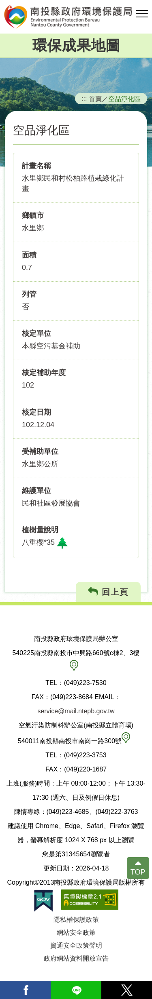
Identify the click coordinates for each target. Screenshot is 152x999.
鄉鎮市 (33, 215)
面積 (29, 255)
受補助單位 (40, 451)
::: (84, 98)
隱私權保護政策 (76, 919)
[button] (142, 14)
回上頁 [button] (108, 592)
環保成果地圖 (76, 45)
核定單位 (36, 333)
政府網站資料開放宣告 (76, 958)
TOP (138, 872)
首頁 (95, 98)
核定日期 (36, 412)
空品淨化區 (124, 98)
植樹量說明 (40, 530)
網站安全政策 (76, 932)
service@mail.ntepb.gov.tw (75, 711)
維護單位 (36, 491)
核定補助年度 (44, 373)
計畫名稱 (36, 166)
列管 (29, 294)
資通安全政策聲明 (76, 945)
